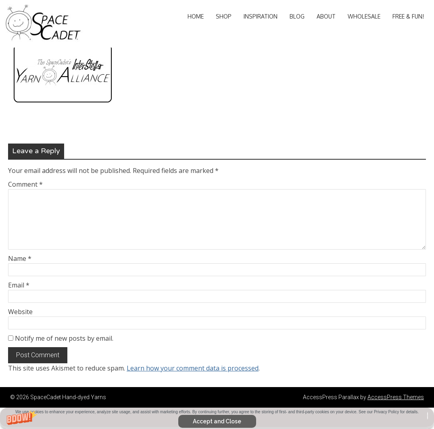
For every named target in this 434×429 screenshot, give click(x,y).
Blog (297, 16)
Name (19, 258)
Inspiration (261, 16)
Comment (25, 184)
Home (196, 16)
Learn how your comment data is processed (193, 368)
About (326, 16)
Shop (224, 16)
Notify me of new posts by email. (64, 338)
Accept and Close (217, 421)
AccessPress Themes (395, 397)
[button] (217, 418)
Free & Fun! (408, 16)
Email (18, 285)
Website (20, 311)
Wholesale (364, 16)
